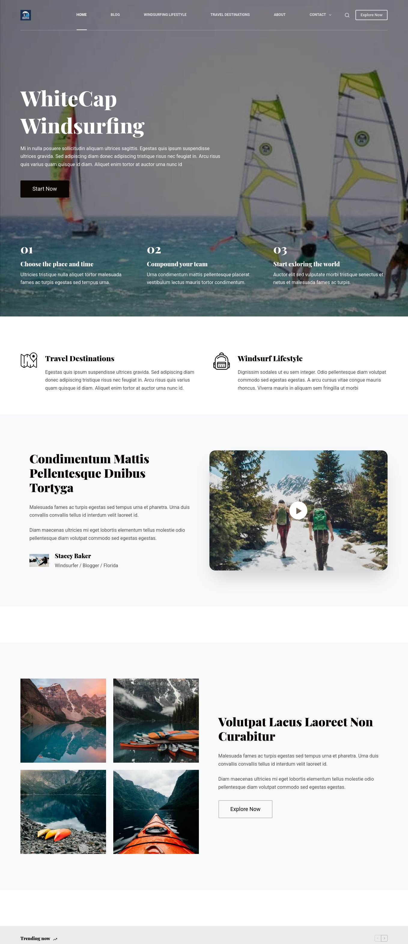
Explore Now (371, 15)
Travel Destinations (230, 15)
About (279, 15)
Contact (322, 15)
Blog (115, 15)
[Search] (347, 15)
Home (82, 15)
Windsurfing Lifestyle (165, 15)
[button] (298, 510)
